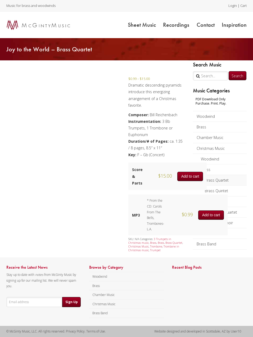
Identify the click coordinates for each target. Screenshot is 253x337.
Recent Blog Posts (187, 267)
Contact (206, 25)
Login (232, 5)
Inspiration (234, 25)
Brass (201, 126)
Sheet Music (142, 25)
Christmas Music (211, 148)
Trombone (156, 246)
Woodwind (206, 116)
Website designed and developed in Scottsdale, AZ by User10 (197, 331)
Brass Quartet (217, 180)
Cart (243, 5)
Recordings (176, 25)
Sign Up (71, 302)
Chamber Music (210, 137)
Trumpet (155, 250)
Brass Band (206, 243)
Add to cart (190, 176)
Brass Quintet (216, 190)
